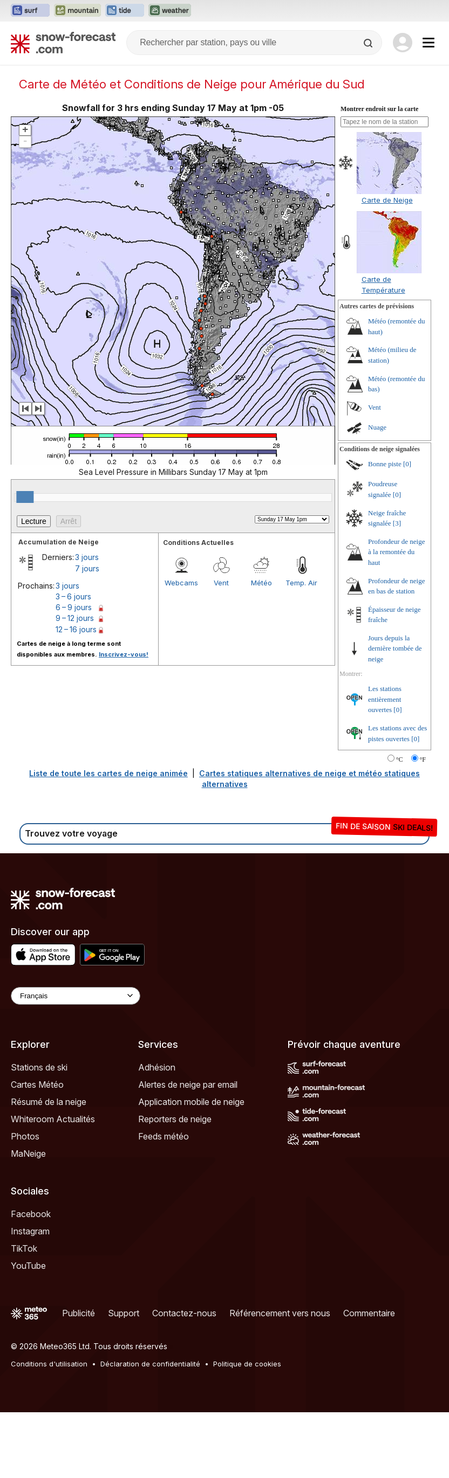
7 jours (87, 568)
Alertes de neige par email (187, 1084)
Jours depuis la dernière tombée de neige (395, 648)
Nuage (377, 427)
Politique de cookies (247, 1363)
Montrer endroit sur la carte (379, 109)
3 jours (87, 557)
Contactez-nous (184, 1313)
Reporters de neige (175, 1119)
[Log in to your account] (402, 42)
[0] (407, 464)
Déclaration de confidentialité (150, 1363)
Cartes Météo (37, 1084)
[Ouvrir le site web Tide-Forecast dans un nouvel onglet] (124, 11)
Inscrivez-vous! (123, 654)
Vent (221, 582)
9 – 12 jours (75, 618)
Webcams (181, 582)
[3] (397, 523)
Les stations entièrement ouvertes (385, 699)
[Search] (369, 43)
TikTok (24, 1248)
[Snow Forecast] (63, 42)
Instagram (30, 1231)
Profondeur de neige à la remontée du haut (396, 552)
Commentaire (369, 1313)
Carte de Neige (387, 200)
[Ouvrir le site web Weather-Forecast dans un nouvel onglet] (169, 11)
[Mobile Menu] (428, 42)
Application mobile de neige (191, 1101)
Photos (25, 1136)
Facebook (31, 1213)
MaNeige (28, 1153)
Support (123, 1313)
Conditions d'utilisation (49, 1363)
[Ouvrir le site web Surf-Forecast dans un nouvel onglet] (30, 11)
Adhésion (156, 1067)
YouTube (28, 1265)
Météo (261, 582)
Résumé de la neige (48, 1101)
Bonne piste (385, 464)
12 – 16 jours (76, 629)
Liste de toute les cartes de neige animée (108, 773)
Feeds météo (163, 1136)
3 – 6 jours (73, 596)
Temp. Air (301, 582)
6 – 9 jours (74, 607)
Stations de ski (39, 1067)
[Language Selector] (75, 996)
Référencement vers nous (279, 1313)
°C (399, 759)
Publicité (78, 1313)
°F (423, 759)
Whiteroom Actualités (53, 1119)
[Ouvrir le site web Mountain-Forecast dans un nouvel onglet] (77, 11)
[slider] (24, 497)
